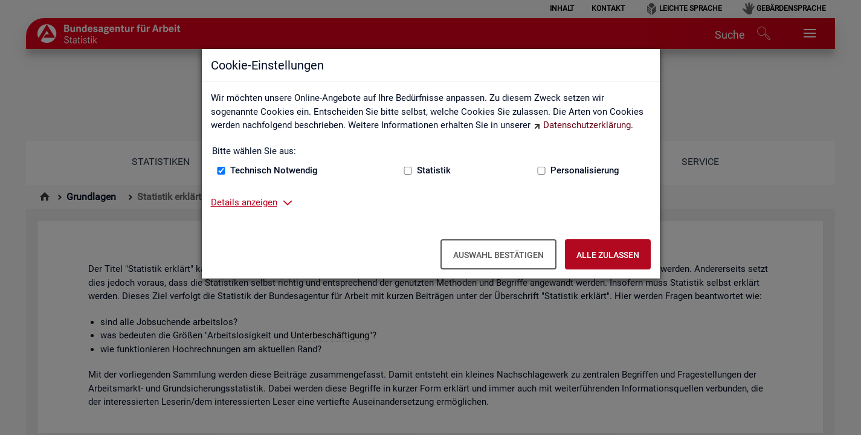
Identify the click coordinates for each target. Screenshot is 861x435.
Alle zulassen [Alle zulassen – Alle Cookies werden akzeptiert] (607, 255)
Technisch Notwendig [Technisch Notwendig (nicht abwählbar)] (274, 170)
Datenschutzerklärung (587, 125)
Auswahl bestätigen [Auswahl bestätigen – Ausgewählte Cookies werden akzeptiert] (498, 255)
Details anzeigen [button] (244, 202)
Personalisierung (584, 170)
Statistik (434, 170)
